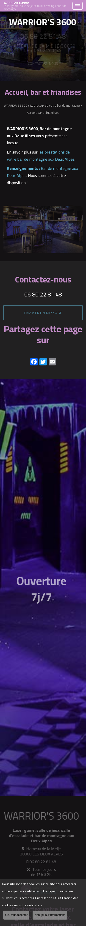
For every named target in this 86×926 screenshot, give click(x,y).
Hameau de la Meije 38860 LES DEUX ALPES (39, 851)
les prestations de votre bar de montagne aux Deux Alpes (41, 155)
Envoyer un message (43, 312)
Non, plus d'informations (49, 915)
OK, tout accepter (16, 915)
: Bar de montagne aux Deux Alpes (42, 172)
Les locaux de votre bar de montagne (55, 105)
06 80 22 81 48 (43, 294)
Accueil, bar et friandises (43, 113)
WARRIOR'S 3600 (36, 6)
